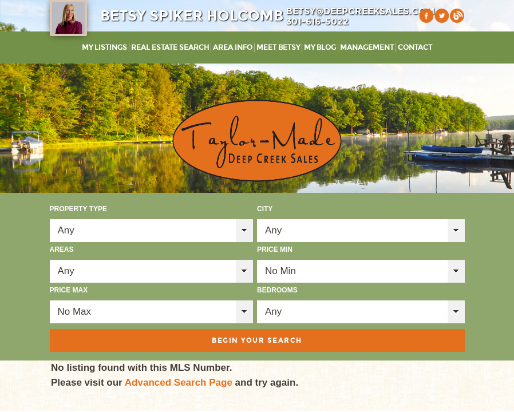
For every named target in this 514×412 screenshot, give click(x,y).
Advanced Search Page (178, 382)
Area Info (232, 47)
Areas (62, 249)
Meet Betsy (278, 47)
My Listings (104, 47)
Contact (415, 47)
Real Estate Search (170, 47)
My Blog (320, 47)
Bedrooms (277, 290)
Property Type (78, 209)
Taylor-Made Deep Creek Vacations (257, 141)
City (264, 209)
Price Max (69, 290)
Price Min (274, 249)
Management (367, 47)
